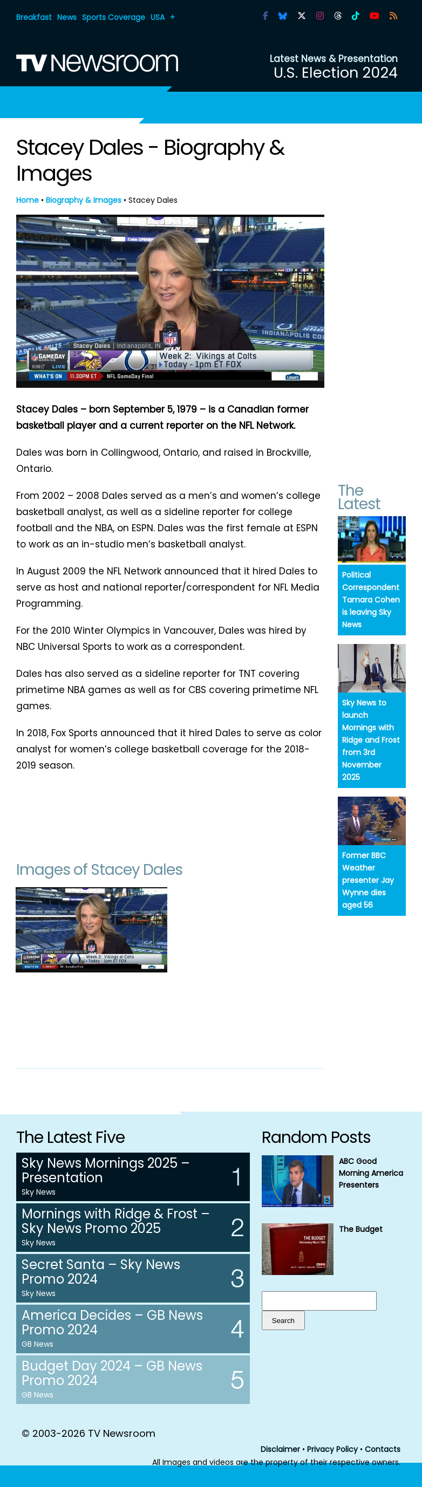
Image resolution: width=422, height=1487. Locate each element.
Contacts (382, 1449)
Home (27, 200)
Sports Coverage (113, 17)
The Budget (361, 1229)
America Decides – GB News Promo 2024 (112, 1322)
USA (158, 17)
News (67, 17)
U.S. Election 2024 (336, 73)
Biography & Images (83, 200)
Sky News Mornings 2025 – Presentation (106, 1170)
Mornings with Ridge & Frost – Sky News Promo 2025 (116, 1221)
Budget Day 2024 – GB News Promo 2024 (112, 1373)
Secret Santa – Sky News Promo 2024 (101, 1272)
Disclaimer (280, 1449)
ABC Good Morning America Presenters (371, 1173)
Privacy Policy (332, 1449)
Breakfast (34, 17)
